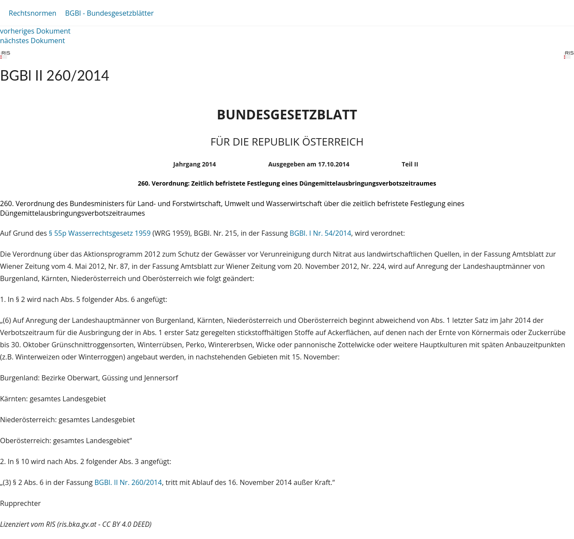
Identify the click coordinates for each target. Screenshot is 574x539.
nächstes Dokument (32, 40)
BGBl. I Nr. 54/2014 (320, 233)
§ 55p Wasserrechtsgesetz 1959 (100, 233)
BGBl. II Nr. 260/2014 (128, 482)
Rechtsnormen (32, 13)
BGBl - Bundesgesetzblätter (109, 13)
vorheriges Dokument (35, 31)
